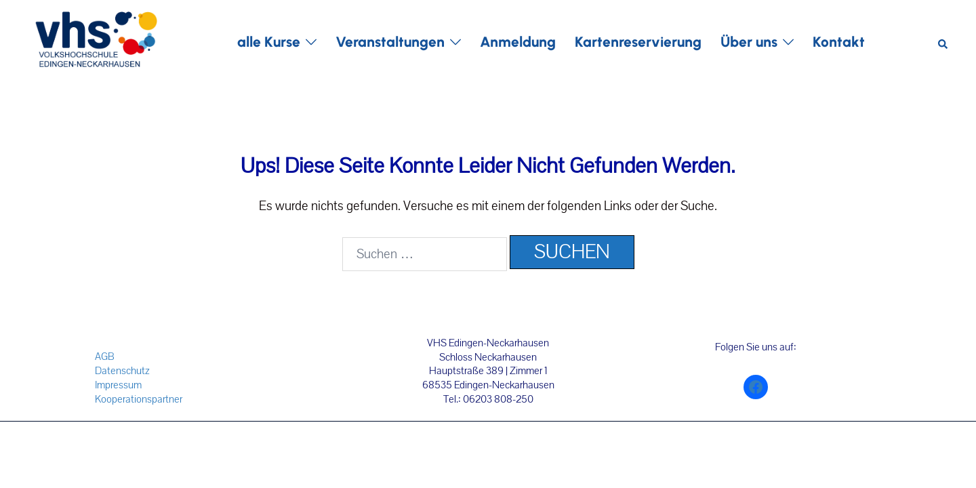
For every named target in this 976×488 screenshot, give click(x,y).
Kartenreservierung (638, 41)
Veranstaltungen (390, 41)
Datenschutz (122, 371)
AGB (105, 356)
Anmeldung (518, 41)
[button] (943, 42)
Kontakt (839, 41)
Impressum (118, 385)
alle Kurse (268, 41)
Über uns (748, 41)
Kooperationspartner (138, 399)
